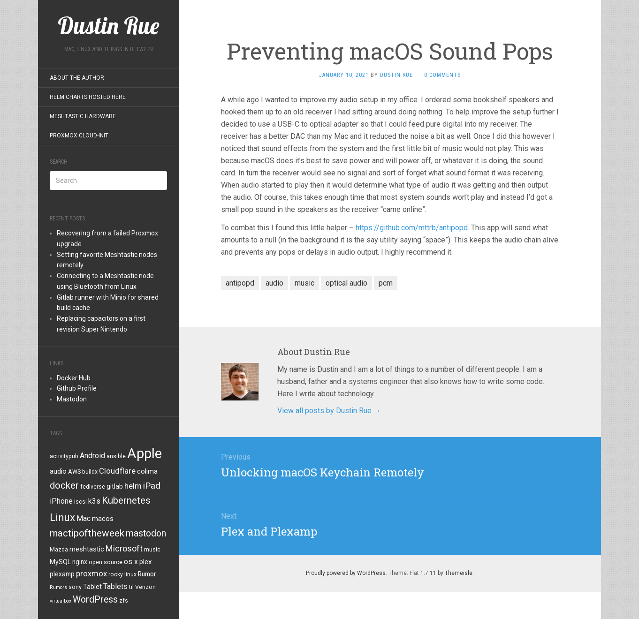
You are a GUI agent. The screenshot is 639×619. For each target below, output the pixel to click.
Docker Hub (74, 378)
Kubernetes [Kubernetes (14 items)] (126, 500)
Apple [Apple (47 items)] (144, 453)
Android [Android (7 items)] (92, 455)
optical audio (346, 283)
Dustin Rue (396, 75)
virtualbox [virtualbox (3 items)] (60, 601)
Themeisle (458, 573)
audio (274, 283)
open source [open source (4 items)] (105, 562)
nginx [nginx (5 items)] (79, 562)
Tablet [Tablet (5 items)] (92, 586)
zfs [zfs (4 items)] (123, 600)
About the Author (77, 78)
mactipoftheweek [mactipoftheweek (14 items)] (87, 533)
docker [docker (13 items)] (64, 485)
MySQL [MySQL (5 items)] (60, 562)
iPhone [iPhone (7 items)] (61, 501)
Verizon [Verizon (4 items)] (145, 587)
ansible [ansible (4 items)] (116, 456)
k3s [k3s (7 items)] (94, 501)
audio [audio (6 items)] (58, 471)
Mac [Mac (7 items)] (83, 518)
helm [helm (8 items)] (133, 486)
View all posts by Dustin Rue (329, 410)
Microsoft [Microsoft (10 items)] (124, 548)
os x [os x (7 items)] (131, 561)
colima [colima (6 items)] (147, 471)
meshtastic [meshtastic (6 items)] (86, 549)
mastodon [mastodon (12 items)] (146, 533)
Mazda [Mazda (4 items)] (59, 549)
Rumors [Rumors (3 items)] (58, 587)
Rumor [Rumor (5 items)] (147, 574)
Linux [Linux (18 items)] (62, 517)
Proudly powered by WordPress (346, 573)
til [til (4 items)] (131, 587)
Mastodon (72, 399)
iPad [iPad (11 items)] (151, 485)
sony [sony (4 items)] (75, 587)
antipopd (240, 283)
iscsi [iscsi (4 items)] (80, 501)
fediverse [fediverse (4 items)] (92, 486)
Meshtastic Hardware (83, 116)
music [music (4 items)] (152, 549)
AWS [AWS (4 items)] (74, 471)
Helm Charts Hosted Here (88, 97)
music (304, 283)
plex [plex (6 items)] (145, 562)
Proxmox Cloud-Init (79, 135)
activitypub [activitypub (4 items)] (64, 456)
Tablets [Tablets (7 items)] (115, 586)
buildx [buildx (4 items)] (90, 471)
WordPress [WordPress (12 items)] (95, 599)
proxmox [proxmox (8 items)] (91, 573)
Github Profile (77, 388)
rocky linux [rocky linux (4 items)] (122, 574)
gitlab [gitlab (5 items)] (114, 486)
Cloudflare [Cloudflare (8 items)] (117, 471)
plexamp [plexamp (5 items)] (62, 574)
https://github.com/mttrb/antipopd (412, 227)
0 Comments (442, 75)
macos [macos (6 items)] (103, 518)
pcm (386, 283)
